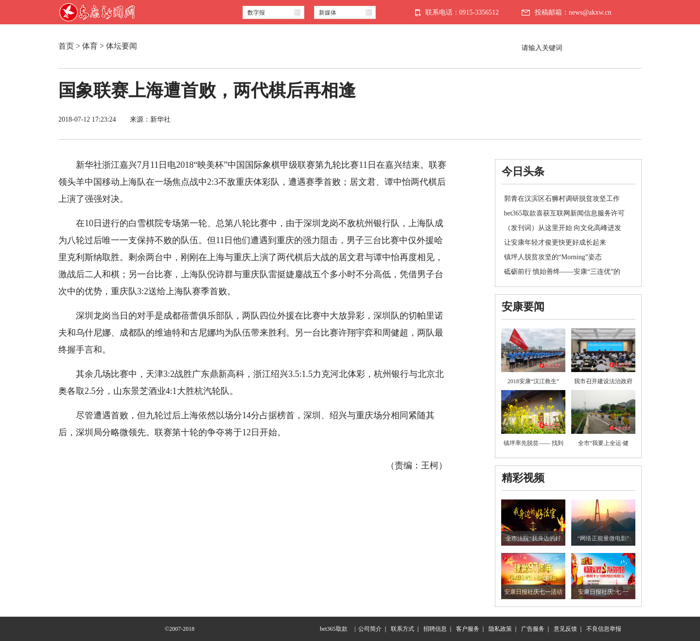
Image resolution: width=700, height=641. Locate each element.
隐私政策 (500, 628)
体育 (90, 46)
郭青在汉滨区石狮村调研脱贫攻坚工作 (562, 198)
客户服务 (467, 628)
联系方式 (402, 628)
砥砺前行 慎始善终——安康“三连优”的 (562, 271)
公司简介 (370, 628)
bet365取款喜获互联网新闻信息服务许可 (564, 213)
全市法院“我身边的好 (533, 538)
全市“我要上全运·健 (603, 443)
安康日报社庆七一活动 (533, 591)
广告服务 (532, 628)
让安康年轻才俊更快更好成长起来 (555, 242)
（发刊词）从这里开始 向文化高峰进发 (563, 227)
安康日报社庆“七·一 (603, 591)
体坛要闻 (121, 46)
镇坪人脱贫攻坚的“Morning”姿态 (553, 257)
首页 (66, 46)
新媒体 (327, 12)
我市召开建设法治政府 (603, 381)
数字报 (256, 12)
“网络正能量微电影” (604, 538)
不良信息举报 (603, 628)
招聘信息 (435, 628)
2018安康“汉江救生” (534, 381)
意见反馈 (565, 628)
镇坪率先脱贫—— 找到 (533, 443)
